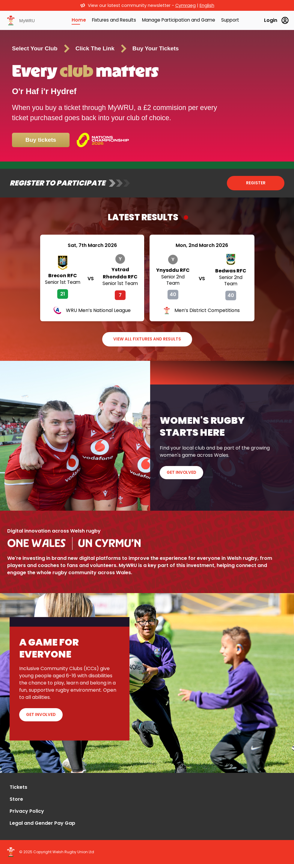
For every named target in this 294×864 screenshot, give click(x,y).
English (207, 5)
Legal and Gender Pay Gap (42, 823)
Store (16, 799)
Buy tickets (40, 140)
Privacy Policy (27, 811)
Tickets (18, 787)
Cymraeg (185, 5)
